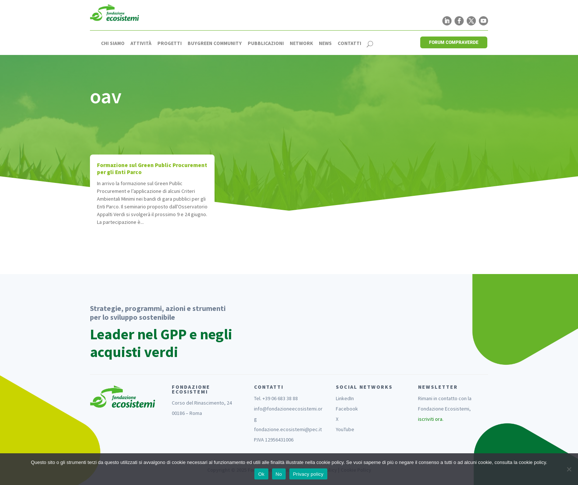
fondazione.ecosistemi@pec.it (288, 429)
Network (301, 43)
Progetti (169, 43)
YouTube (345, 429)
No (279, 474)
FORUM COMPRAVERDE (453, 42)
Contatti (349, 43)
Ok (261, 474)
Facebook (347, 408)
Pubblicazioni (266, 43)
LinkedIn (345, 398)
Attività (141, 43)
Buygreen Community (215, 43)
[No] (568, 469)
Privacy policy (308, 474)
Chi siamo (113, 43)
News (325, 43)
